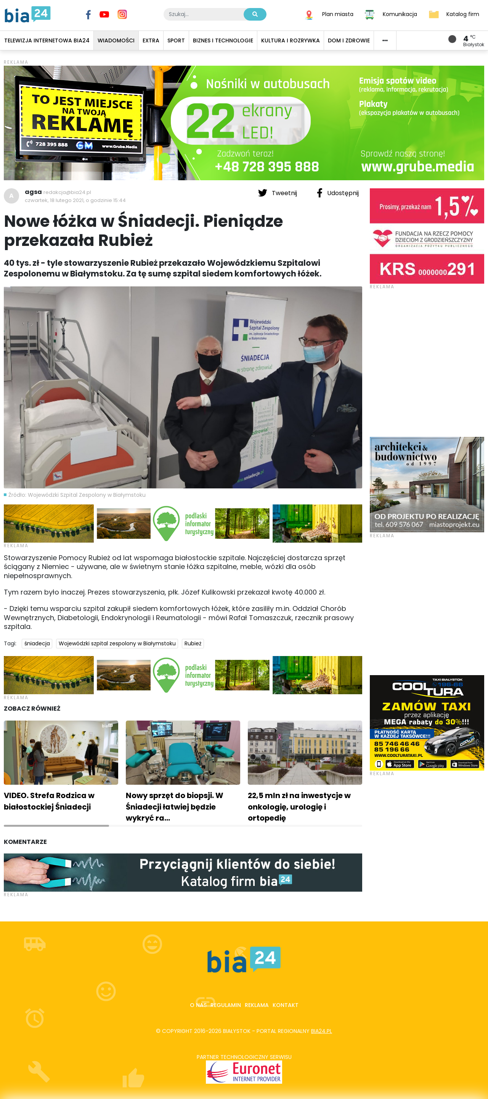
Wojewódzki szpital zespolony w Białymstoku (117, 643)
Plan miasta (337, 14)
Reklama (257, 1005)
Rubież (193, 643)
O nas (198, 1005)
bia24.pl (321, 1031)
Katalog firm (462, 14)
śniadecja (37, 643)
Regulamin (225, 1005)
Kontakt (286, 1005)
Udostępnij (338, 192)
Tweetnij (278, 192)
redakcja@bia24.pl (67, 192)
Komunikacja (400, 14)
